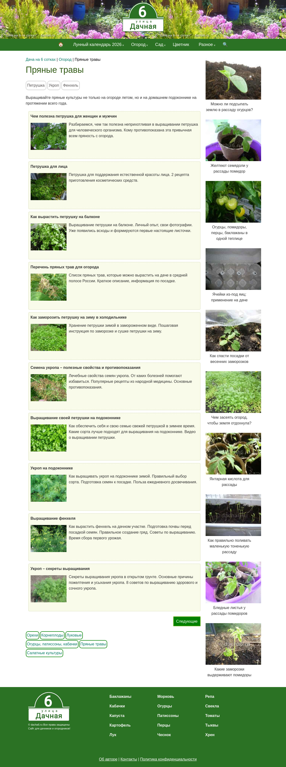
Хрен (210, 735)
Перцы (163, 725)
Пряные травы (93, 644)
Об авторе (108, 759)
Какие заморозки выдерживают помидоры (229, 650)
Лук (113, 735)
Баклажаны (120, 696)
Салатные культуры (44, 653)
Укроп (54, 85)
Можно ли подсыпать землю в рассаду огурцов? (229, 85)
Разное (206, 44)
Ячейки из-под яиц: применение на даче (229, 275)
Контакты (128, 759)
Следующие (187, 621)
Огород (138, 44)
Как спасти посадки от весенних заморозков (229, 337)
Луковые (74, 635)
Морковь (165, 696)
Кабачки (117, 706)
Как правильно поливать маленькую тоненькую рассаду (229, 524)
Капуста (117, 716)
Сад (159, 44)
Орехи (32, 635)
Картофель (120, 725)
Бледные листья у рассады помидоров (229, 588)
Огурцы (164, 706)
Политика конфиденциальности (168, 759)
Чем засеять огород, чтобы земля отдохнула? (229, 398)
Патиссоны (168, 716)
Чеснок (164, 735)
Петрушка (36, 85)
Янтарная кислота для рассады (229, 460)
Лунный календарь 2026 (97, 44)
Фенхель (70, 85)
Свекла (212, 706)
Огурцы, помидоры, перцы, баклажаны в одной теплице (229, 211)
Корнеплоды (52, 635)
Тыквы (212, 725)
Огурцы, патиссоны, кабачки (52, 644)
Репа (209, 696)
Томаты (212, 716)
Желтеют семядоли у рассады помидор (229, 146)
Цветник (181, 44)
